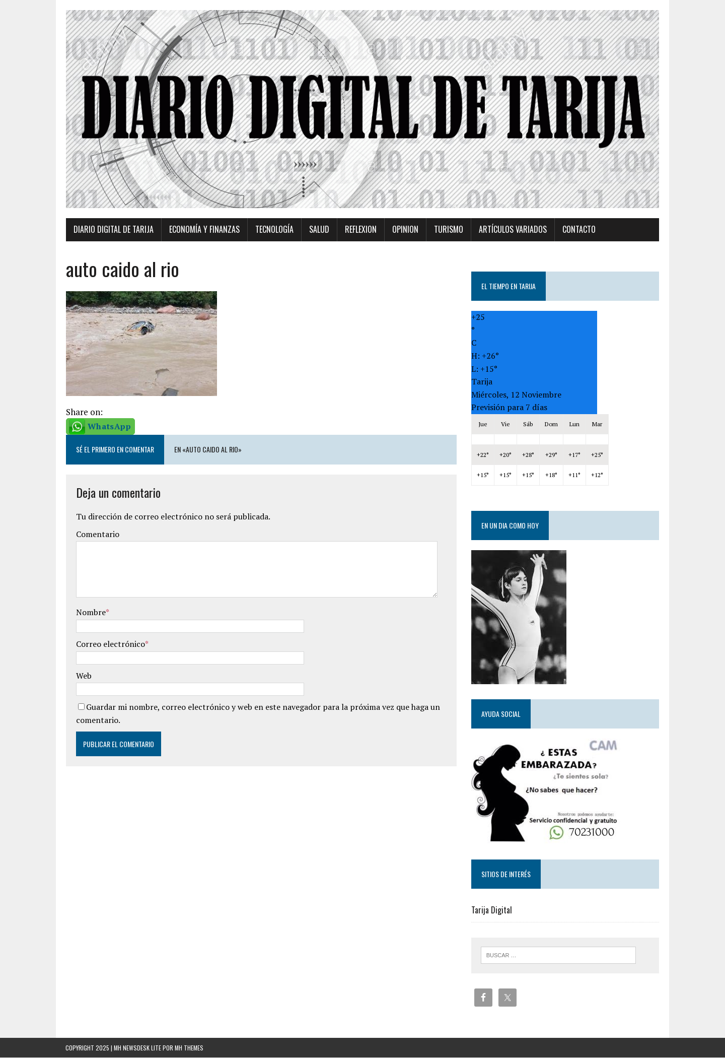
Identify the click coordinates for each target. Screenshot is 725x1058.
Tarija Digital (491, 910)
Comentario (97, 534)
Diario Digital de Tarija (113, 230)
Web (83, 675)
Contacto (578, 230)
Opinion (405, 230)
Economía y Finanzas (204, 230)
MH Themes (189, 1048)
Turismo (448, 230)
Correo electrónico (110, 644)
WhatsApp (109, 426)
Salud (319, 230)
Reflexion (360, 230)
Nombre (90, 612)
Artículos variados (512, 230)
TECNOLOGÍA (274, 230)
